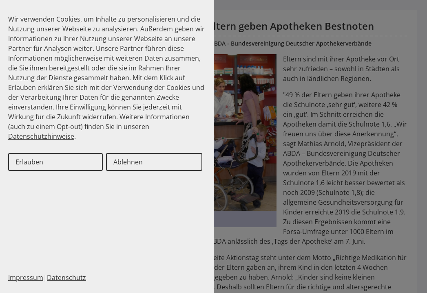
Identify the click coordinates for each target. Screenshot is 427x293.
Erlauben (29, 161)
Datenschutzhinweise (41, 136)
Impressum (25, 277)
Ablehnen (128, 161)
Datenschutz (66, 277)
